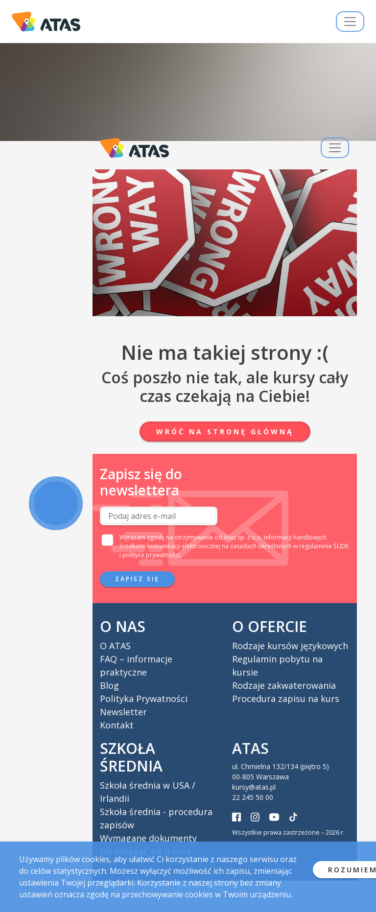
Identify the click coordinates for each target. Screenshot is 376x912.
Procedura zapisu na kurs (285, 698)
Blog (109, 685)
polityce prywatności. (151, 555)
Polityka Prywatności (144, 698)
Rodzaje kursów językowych (290, 646)
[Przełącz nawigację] (350, 21)
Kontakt (117, 725)
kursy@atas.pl (254, 787)
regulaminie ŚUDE (324, 546)
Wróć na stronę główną (225, 431)
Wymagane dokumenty (148, 838)
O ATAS (115, 646)
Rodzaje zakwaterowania (284, 685)
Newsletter (123, 712)
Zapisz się (137, 579)
